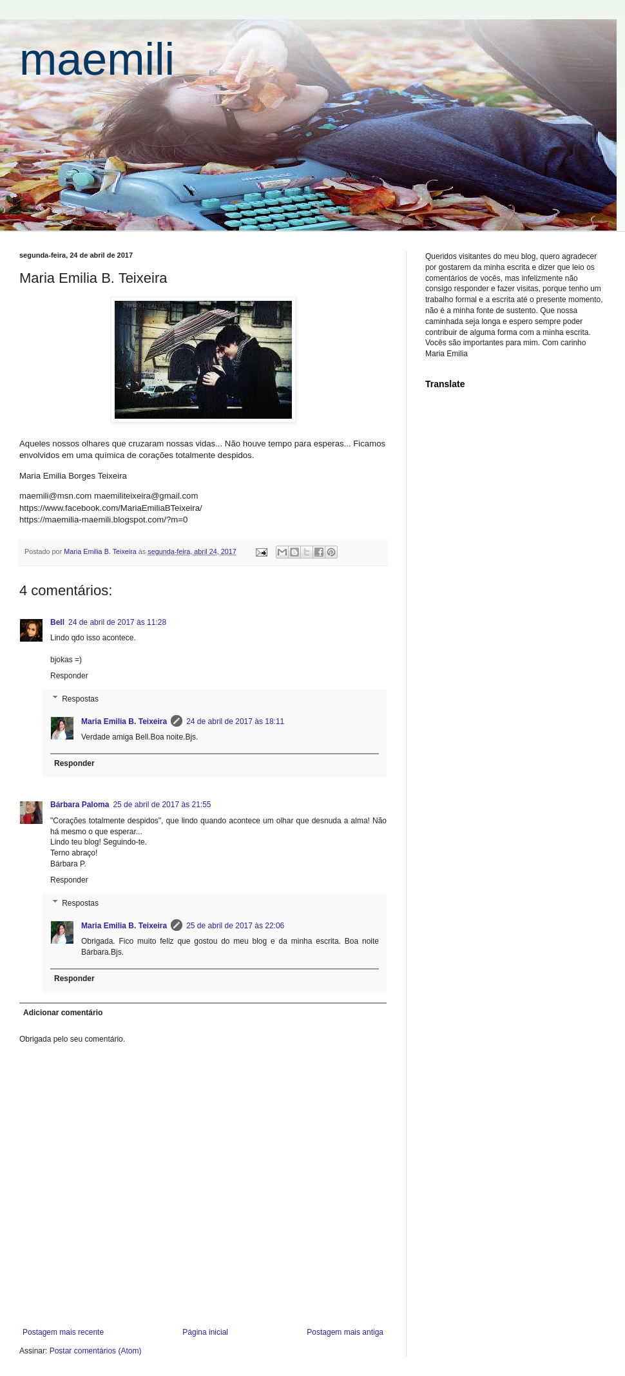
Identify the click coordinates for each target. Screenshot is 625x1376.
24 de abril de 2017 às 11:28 (117, 622)
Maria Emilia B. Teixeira (124, 721)
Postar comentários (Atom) (96, 1350)
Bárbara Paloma (79, 804)
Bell (57, 622)
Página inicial (205, 1332)
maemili (97, 59)
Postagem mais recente (63, 1332)
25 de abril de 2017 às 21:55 (162, 804)
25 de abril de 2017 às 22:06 (235, 925)
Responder (69, 675)
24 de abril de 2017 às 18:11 (235, 721)
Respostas (80, 698)
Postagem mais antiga (345, 1332)
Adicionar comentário (62, 1012)
